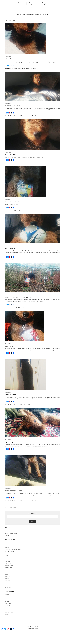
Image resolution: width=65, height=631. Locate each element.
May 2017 (7, 578)
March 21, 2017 (8, 294)
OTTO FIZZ (32, 3)
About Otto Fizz (21, 14)
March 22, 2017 (8, 245)
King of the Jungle (9, 551)
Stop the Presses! (9, 545)
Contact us (43, 14)
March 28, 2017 (8, 103)
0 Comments (34, 68)
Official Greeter (11, 395)
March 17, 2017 (8, 392)
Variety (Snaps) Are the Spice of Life (18, 297)
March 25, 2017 (8, 199)
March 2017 (8, 582)
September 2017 (9, 570)
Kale (28, 628)
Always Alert (10, 442)
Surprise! (7, 547)
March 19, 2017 (8, 343)
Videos (6, 614)
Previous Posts (11, 507)
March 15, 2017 (8, 488)
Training (23, 68)
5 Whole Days (10, 58)
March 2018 (8, 563)
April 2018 (7, 561)
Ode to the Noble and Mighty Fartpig (14, 549)
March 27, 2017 (8, 152)
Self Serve (9, 346)
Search (32, 521)
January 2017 (8, 587)
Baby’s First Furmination (14, 491)
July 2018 (7, 559)
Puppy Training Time (12, 106)
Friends (7, 599)
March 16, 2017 (8, 439)
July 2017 (7, 574)
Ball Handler (10, 248)
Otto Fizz (11, 68)
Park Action (8, 603)
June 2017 (7, 576)
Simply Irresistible (12, 202)
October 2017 (8, 567)
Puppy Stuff (19, 68)
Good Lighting (10, 154)
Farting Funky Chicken (10, 542)
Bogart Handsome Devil (32, 14)
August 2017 (8, 572)
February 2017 (8, 585)
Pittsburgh (15, 68)
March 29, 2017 (8, 56)
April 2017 (7, 580)
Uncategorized (9, 612)
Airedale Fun (7, 68)
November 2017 (9, 565)
